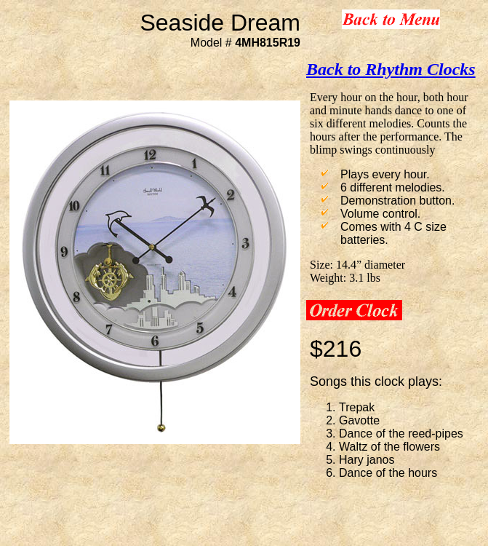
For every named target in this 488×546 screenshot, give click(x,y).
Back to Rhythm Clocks (391, 69)
